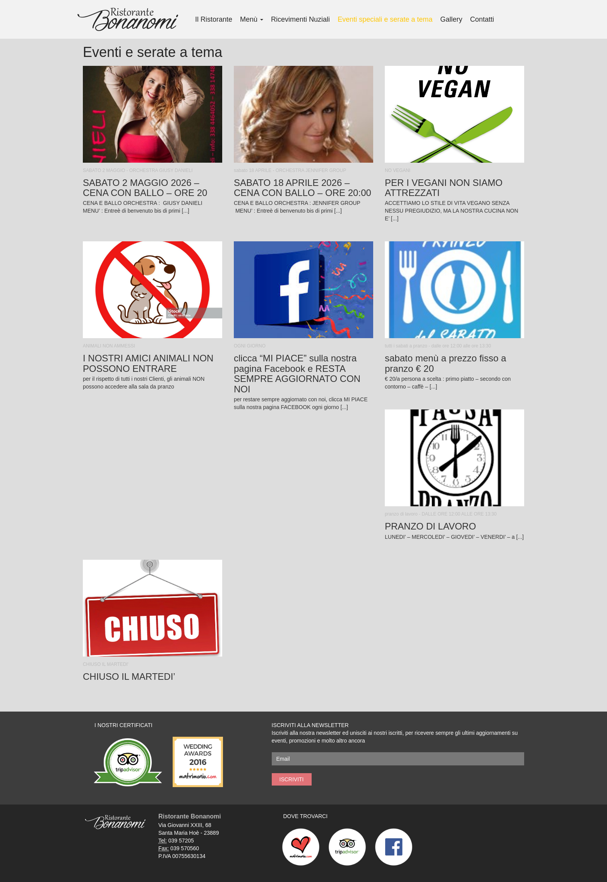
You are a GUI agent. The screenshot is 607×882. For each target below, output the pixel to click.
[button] (152, 142)
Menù (251, 19)
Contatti (482, 19)
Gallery (451, 19)
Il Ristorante (213, 19)
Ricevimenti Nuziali (300, 19)
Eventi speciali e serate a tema (385, 19)
